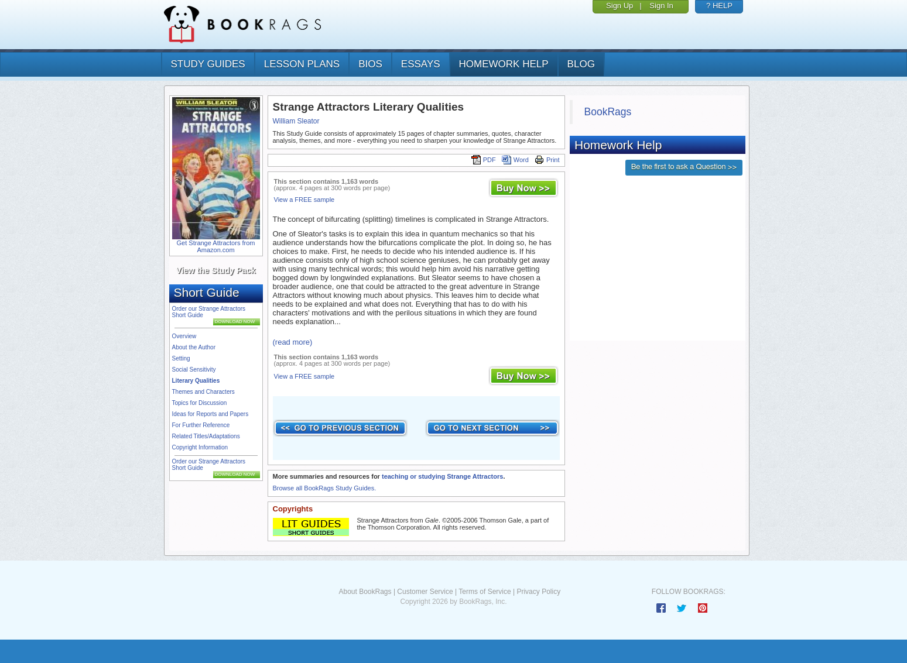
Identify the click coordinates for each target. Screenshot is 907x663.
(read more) (293, 342)
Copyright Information (200, 447)
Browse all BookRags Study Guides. (325, 488)
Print (547, 159)
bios (370, 64)
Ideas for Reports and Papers (210, 414)
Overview (184, 336)
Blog (581, 64)
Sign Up (619, 5)
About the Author (194, 347)
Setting (181, 358)
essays (420, 64)
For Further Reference (201, 425)
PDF (483, 159)
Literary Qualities (196, 380)
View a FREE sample (304, 199)
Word (515, 159)
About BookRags (364, 592)
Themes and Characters (203, 392)
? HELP (719, 5)
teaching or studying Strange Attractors (442, 476)
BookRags (608, 112)
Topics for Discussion (199, 403)
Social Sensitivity (194, 369)
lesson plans (302, 64)
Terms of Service (484, 592)
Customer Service (425, 592)
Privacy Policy (538, 592)
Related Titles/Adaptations (206, 436)
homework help (504, 64)
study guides (208, 64)
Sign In (661, 5)
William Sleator (296, 121)
